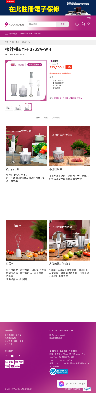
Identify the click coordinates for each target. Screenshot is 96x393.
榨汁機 (65, 98)
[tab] (38, 117)
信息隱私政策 (10, 338)
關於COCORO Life (58, 335)
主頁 (6, 42)
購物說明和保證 (56, 338)
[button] (9, 107)
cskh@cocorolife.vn (64, 360)
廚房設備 (58, 98)
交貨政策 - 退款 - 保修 (14, 341)
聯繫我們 (37, 33)
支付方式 (8, 344)
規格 (46, 117)
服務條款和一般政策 (13, 335)
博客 (30, 33)
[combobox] (41, 24)
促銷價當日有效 (75, 98)
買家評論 (56, 117)
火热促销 (24, 33)
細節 (38, 117)
